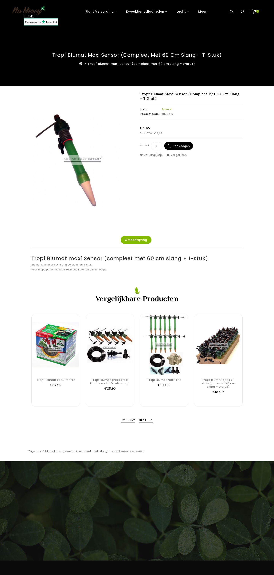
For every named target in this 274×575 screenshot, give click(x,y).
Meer (202, 11)
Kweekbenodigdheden (145, 11)
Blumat (167, 109)
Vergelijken (177, 155)
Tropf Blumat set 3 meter (56, 380)
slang (104, 451)
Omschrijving (136, 240)
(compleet (83, 451)
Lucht (181, 11)
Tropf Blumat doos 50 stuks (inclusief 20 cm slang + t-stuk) (218, 383)
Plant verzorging (99, 11)
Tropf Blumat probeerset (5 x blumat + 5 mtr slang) (110, 381)
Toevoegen (181, 146)
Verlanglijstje (151, 155)
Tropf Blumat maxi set (164, 380)
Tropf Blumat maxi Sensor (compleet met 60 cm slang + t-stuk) (141, 64)
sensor (70, 451)
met (95, 451)
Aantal (144, 145)
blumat (50, 451)
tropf (40, 451)
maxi (60, 451)
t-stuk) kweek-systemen (126, 451)
